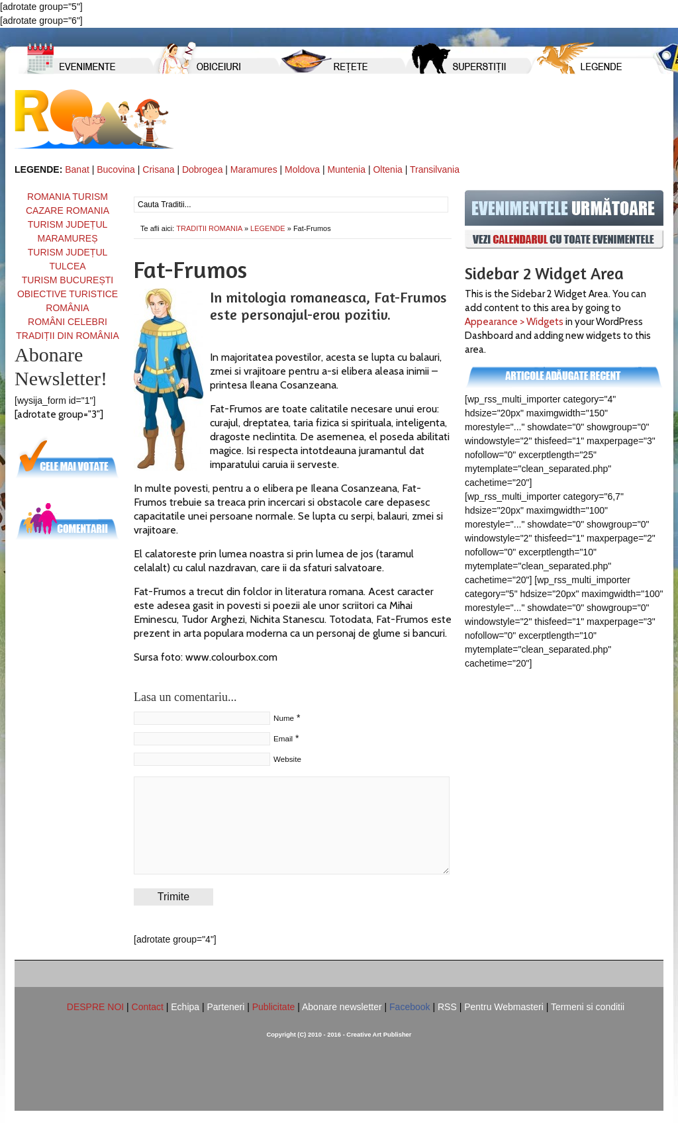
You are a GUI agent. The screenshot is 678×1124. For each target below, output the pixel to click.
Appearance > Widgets (514, 322)
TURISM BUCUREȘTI (67, 280)
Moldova (302, 169)
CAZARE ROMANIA (67, 210)
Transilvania (435, 169)
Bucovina (116, 169)
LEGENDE (267, 228)
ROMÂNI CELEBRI (67, 321)
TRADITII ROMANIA (94, 119)
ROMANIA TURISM (67, 196)
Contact (148, 1007)
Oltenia (387, 169)
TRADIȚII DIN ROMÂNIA (67, 335)
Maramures (253, 169)
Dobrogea (202, 169)
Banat (77, 169)
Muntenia (346, 169)
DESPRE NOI (95, 1007)
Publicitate (273, 1007)
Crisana (158, 169)
